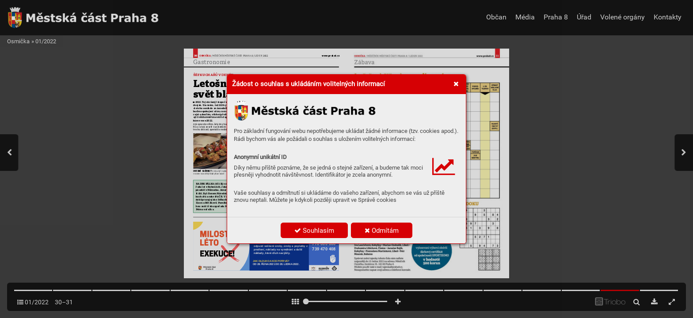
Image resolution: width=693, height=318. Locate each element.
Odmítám (382, 231)
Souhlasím (314, 231)
